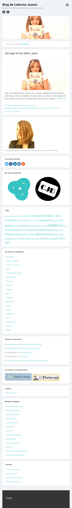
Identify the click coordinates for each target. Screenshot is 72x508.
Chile (13, 220)
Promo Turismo (11, 473)
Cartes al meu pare (13, 105)
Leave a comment (12, 111)
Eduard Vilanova (12, 423)
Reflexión (53, 234)
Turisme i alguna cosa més (29, 239)
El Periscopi (10, 427)
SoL (59, 234)
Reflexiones (10, 314)
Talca (15, 239)
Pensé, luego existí (26, 352)
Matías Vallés (11, 439)
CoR (18, 108)
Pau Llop (9, 447)
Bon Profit (29, 216)
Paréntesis (25, 234)
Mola (36, 229)
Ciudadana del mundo (14, 273)
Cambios (38, 215)
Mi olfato (9, 230)
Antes (9, 108)
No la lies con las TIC (13, 443)
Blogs (23, 216)
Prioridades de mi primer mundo (30, 344)
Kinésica (11, 348)
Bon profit (9, 257)
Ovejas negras (23, 356)
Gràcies (42, 108)
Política (32, 234)
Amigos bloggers (11, 216)
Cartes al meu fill (12, 261)
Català (14, 108)
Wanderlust (12, 344)
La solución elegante (13, 435)
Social (8, 318)
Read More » (62, 99)
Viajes (51, 238)
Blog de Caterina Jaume (19, 4)
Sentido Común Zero (15, 361)
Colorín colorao (22, 220)
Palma (8, 234)
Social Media (10, 322)
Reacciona (42, 234)
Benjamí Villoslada (12, 414)
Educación (24, 105)
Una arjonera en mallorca (15, 455)
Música (61, 230)
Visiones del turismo (13, 482)
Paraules (56, 108)
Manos (65, 226)
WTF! (57, 238)
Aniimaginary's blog (13, 410)
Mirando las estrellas (24, 230)
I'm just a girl (34, 225)
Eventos (16, 226)
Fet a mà (9, 431)
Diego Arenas (11, 418)
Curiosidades (44, 220)
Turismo (44, 238)
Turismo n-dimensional (14, 478)
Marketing (10, 301)
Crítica (35, 221)
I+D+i (8, 293)
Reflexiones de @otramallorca (17, 451)
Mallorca (49, 108)
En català (32, 105)
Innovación (44, 226)
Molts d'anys (46, 229)
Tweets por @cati (11, 393)
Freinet (36, 108)
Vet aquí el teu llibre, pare (21, 53)
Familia (30, 108)
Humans (23, 225)
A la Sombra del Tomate (14, 406)
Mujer (56, 230)
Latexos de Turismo (13, 469)
